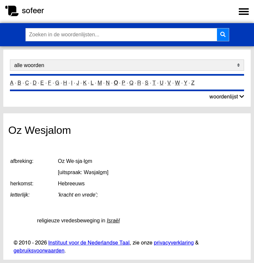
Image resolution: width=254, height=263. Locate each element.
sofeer (33, 10)
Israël (113, 220)
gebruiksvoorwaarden (39, 250)
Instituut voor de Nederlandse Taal (89, 242)
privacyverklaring (174, 242)
